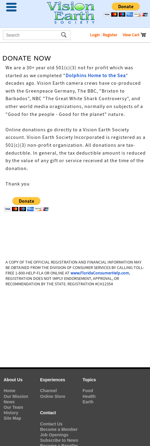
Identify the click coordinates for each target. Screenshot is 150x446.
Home (9, 390)
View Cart (134, 35)
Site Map (12, 418)
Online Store (52, 396)
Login (95, 35)
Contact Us (51, 423)
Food (88, 390)
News (9, 401)
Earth (88, 401)
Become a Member (59, 429)
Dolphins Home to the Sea (96, 76)
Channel (48, 390)
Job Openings (54, 434)
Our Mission (16, 396)
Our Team (13, 407)
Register (110, 35)
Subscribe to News (59, 440)
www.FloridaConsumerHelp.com (99, 273)
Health (89, 396)
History (11, 412)
